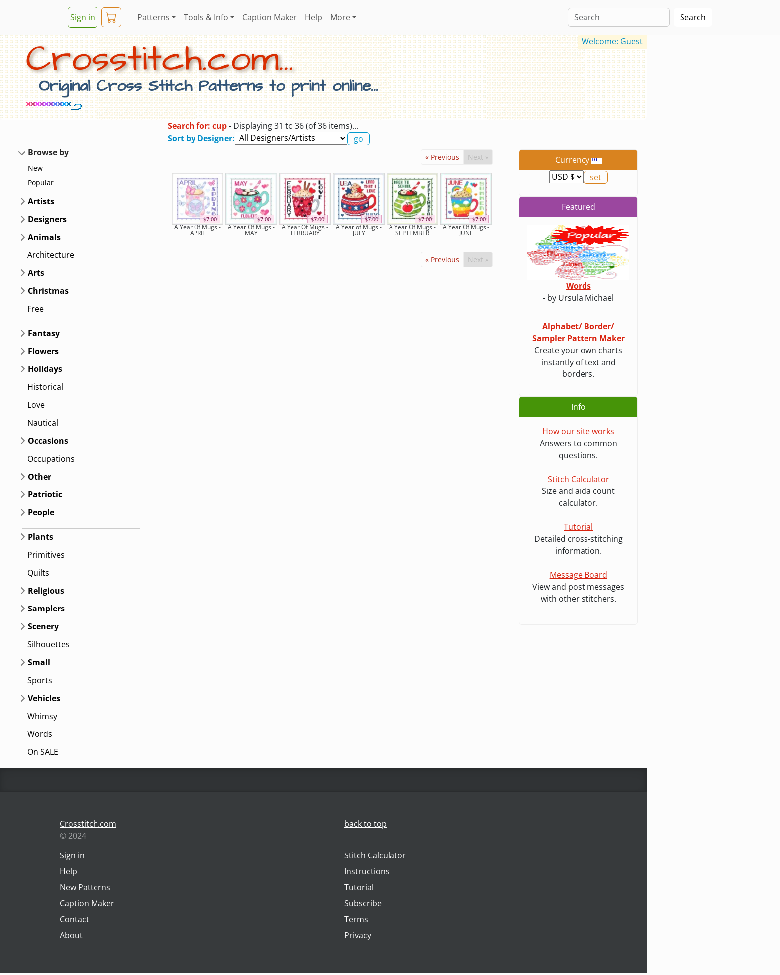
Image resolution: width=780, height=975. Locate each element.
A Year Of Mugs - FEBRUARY (305, 230)
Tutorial (578, 526)
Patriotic (45, 494)
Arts (36, 272)
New (35, 168)
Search (693, 17)
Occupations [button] (51, 458)
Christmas (48, 290)
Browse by (48, 152)
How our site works (578, 431)
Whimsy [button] (42, 716)
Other (39, 476)
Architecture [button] (50, 254)
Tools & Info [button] (206, 17)
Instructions (367, 871)
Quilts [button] (38, 572)
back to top (365, 823)
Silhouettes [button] (48, 644)
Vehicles (44, 698)
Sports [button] (39, 680)
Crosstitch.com (88, 823)
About (71, 935)
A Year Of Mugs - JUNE (466, 230)
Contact (74, 919)
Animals (44, 237)
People (41, 512)
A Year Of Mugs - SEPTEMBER (412, 230)
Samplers (46, 608)
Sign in (82, 17)
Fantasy (44, 333)
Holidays (45, 369)
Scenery (43, 626)
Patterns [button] (153, 17)
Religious (46, 590)
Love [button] (36, 404)
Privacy (357, 935)
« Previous (442, 157)
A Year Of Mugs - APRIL (197, 230)
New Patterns (85, 887)
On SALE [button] (42, 751)
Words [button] (39, 734)
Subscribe (363, 903)
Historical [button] (45, 386)
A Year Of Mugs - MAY (251, 230)
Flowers (43, 351)
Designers (47, 219)
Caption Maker (269, 17)
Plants (40, 536)
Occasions (48, 440)
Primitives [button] (46, 554)
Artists (41, 201)
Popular (41, 182)
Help (313, 17)
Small (39, 662)
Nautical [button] (42, 422)
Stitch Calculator (578, 479)
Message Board (578, 574)
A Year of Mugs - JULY (359, 230)
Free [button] (35, 308)
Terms (356, 919)
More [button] (340, 17)
